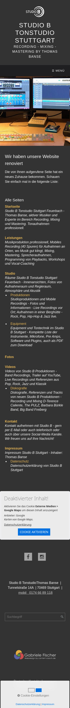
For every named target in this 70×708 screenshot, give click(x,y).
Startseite (20, 681)
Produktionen (20, 295)
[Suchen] (62, 617)
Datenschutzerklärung (17, 524)
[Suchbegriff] (35, 617)
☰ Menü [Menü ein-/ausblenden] (58, 70)
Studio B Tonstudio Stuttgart (35, 33)
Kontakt (34, 681)
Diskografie (18, 388)
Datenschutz (19, 461)
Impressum (49, 681)
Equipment (18, 324)
